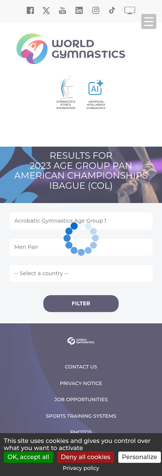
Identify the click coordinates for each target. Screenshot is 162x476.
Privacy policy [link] (81, 468)
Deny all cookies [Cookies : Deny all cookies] (85, 457)
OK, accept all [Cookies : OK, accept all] (28, 457)
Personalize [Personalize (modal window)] (139, 457)
